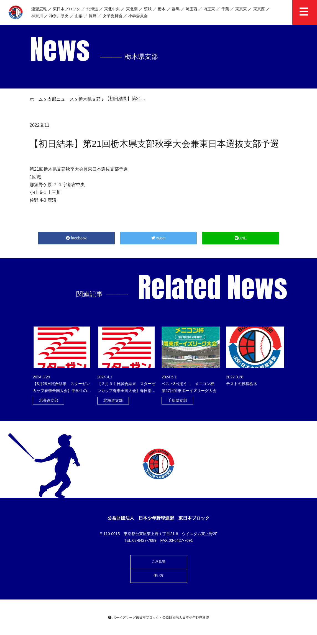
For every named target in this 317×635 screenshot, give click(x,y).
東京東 (241, 9)
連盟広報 (39, 9)
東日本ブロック (66, 9)
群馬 (176, 9)
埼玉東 (209, 9)
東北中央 (112, 9)
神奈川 (37, 16)
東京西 (259, 9)
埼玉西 (191, 9)
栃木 (161, 9)
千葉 (225, 9)
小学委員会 (138, 16)
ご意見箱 (158, 561)
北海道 (92, 9)
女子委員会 (112, 16)
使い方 (158, 575)
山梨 (79, 16)
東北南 (132, 9)
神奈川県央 (58, 16)
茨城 (148, 9)
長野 (92, 16)
